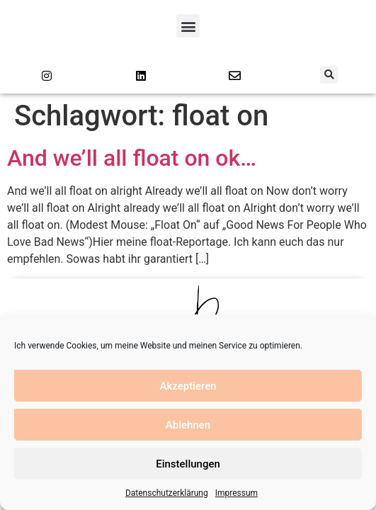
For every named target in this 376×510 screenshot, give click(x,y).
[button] (188, 26)
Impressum (236, 493)
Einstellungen (188, 464)
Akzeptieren (187, 386)
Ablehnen (188, 425)
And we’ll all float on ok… (131, 157)
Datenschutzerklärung (166, 493)
